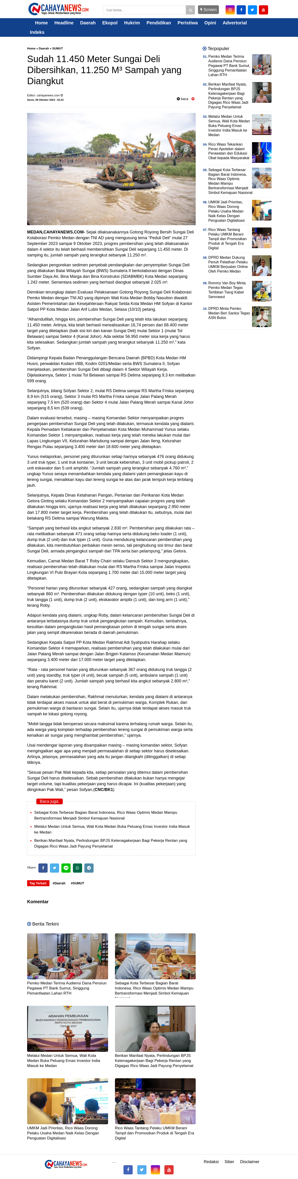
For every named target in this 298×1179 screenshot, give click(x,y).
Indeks (37, 32)
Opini (210, 22)
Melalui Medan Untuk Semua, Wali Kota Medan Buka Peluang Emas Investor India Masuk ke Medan (63, 1060)
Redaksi (211, 1161)
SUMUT (57, 48)
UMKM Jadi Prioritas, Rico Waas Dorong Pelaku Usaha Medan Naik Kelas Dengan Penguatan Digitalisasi (63, 1133)
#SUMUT (77, 883)
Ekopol (110, 22)
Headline (64, 22)
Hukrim (132, 22)
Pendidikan (158, 22)
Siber (229, 1161)
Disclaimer (249, 1161)
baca (182, 99)
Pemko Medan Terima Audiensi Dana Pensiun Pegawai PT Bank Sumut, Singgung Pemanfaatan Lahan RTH (67, 988)
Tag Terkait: (38, 883)
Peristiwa (188, 22)
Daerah (88, 22)
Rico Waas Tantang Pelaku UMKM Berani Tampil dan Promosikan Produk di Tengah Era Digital (154, 1133)
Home (39, 22)
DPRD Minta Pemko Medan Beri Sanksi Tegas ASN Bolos (229, 313)
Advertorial (235, 22)
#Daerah (59, 883)
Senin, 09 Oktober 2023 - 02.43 (45, 99)
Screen (208, 9)
